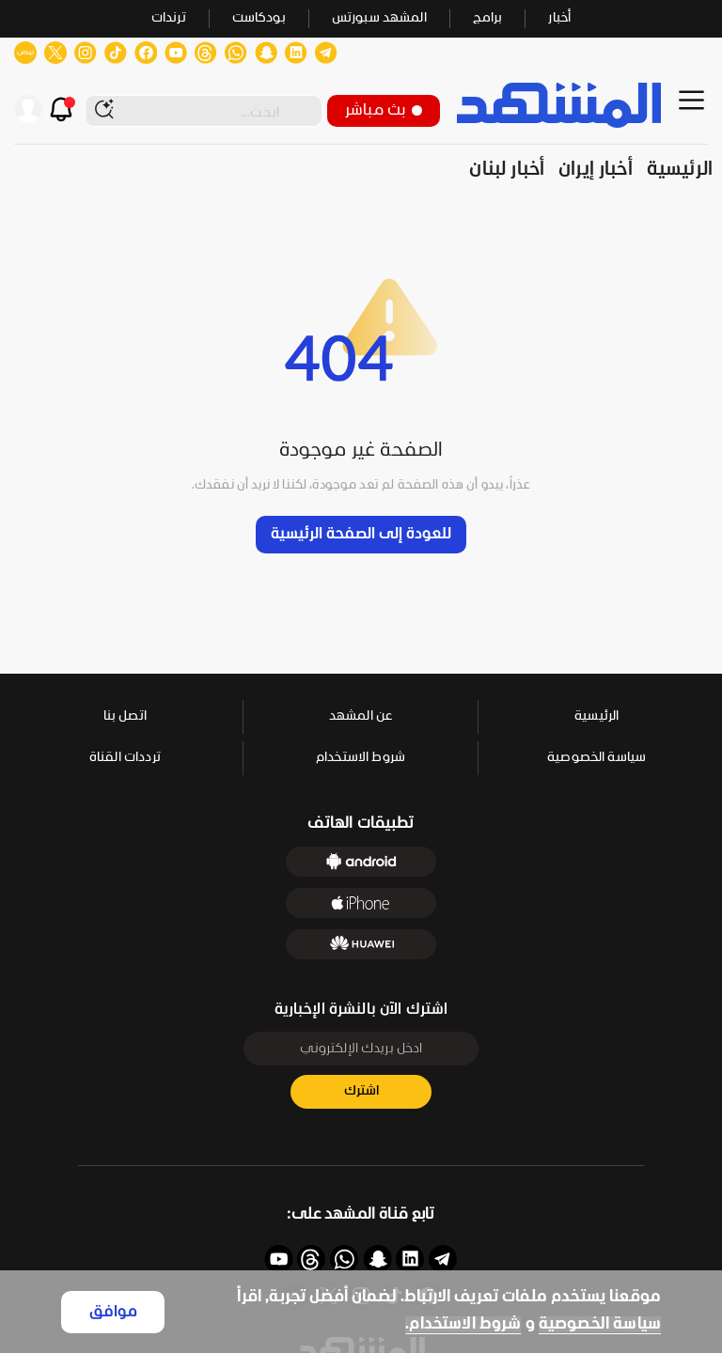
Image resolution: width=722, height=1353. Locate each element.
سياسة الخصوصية (600, 1324)
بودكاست (259, 18)
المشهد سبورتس (379, 18)
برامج (488, 18)
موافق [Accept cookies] (113, 1312)
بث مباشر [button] (383, 110)
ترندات (168, 18)
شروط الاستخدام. (463, 1324)
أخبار (559, 18)
